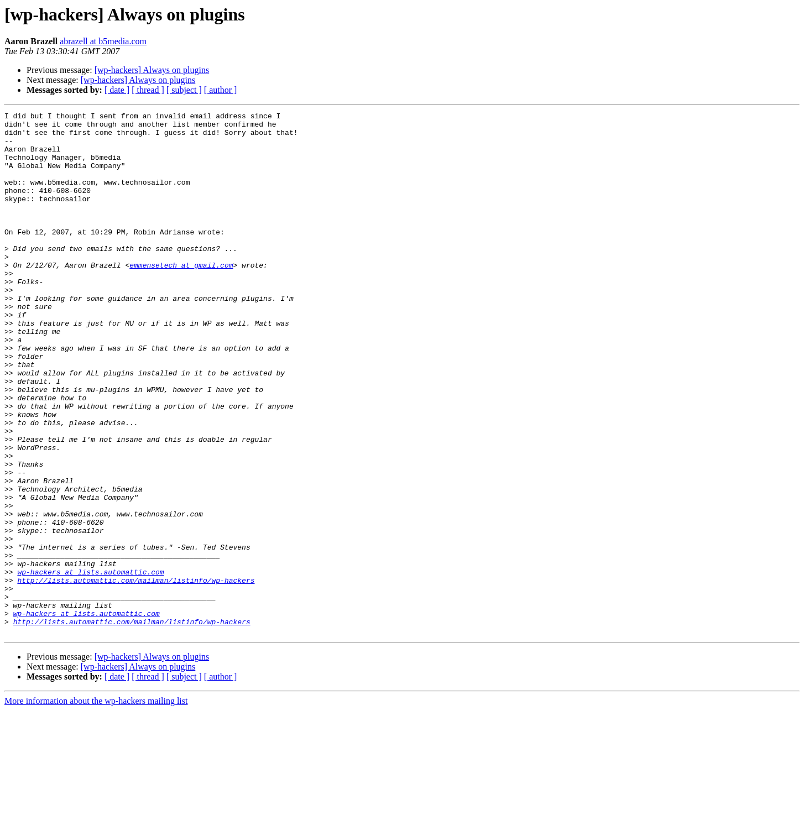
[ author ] (220, 90)
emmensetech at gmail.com (181, 296)
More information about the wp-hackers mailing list (95, 805)
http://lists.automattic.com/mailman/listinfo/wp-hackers (135, 675)
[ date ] (117, 90)
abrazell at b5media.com (103, 41)
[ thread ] (148, 90)
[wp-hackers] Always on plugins (152, 70)
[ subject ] (184, 90)
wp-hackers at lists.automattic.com (90, 665)
